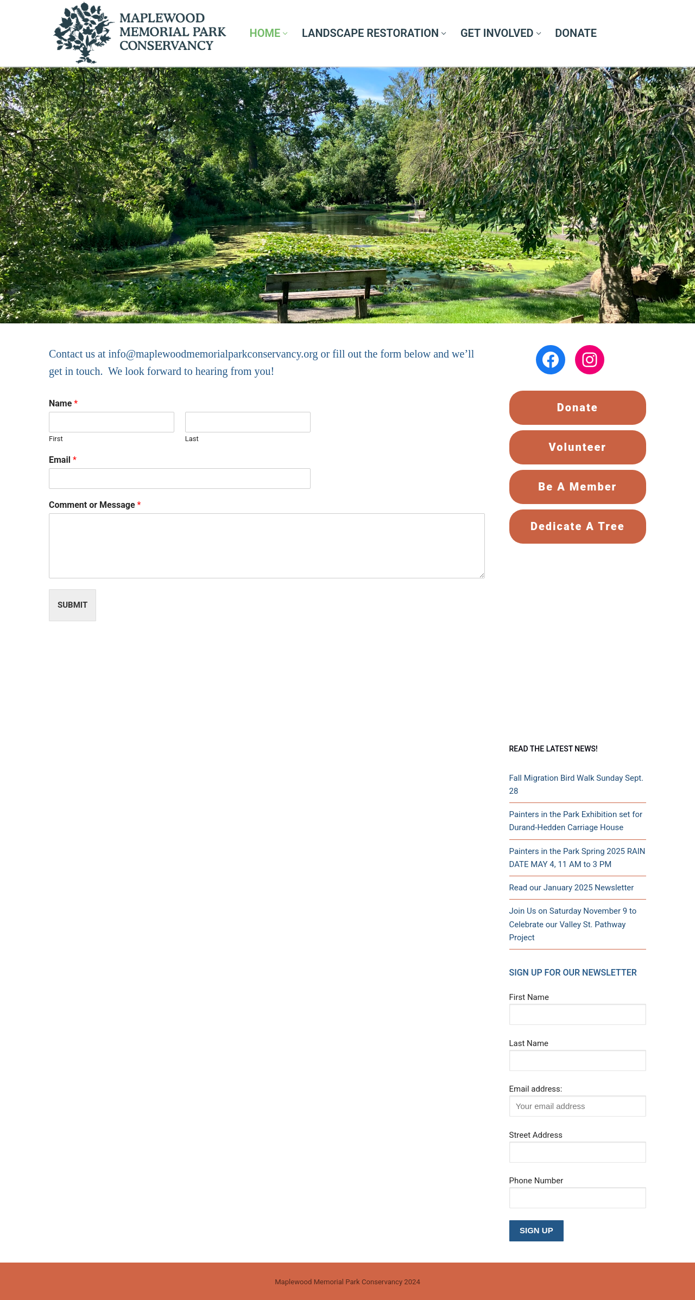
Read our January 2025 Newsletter (571, 888)
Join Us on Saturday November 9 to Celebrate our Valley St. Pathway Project (573, 924)
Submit (72, 605)
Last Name (529, 1043)
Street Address (536, 1135)
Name (63, 403)
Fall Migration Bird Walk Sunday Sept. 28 (576, 784)
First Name (529, 997)
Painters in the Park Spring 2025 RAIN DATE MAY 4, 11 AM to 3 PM (577, 857)
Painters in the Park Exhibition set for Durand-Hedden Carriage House (576, 821)
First (56, 439)
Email (63, 460)
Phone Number (536, 1181)
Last (192, 439)
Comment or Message (95, 505)
